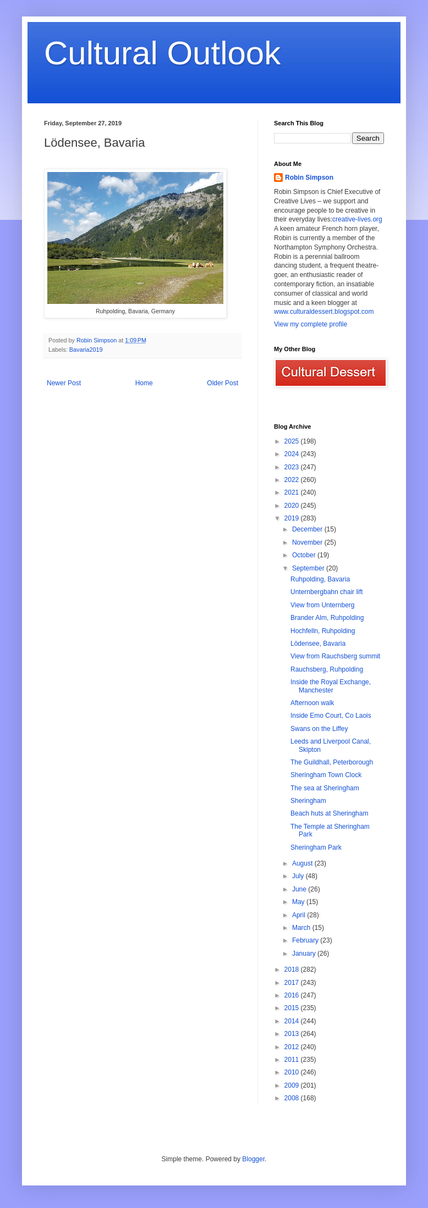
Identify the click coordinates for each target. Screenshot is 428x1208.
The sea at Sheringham (324, 788)
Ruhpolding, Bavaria (320, 579)
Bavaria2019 (86, 349)
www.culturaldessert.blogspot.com (324, 311)
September (309, 568)
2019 (292, 518)
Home (144, 383)
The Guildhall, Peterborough (331, 762)
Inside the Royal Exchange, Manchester (330, 686)
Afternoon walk (312, 703)
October (304, 555)
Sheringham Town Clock (325, 775)
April (299, 915)
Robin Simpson (309, 177)
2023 (292, 467)
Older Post (222, 383)
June (300, 889)
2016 (292, 995)
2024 (292, 454)
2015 (292, 1008)
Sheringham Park (316, 847)
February (306, 940)
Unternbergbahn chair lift (326, 592)
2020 (292, 505)
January (304, 953)
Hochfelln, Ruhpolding (322, 631)
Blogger (253, 1159)
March (302, 928)
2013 (292, 1034)
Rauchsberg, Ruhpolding (326, 669)
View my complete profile (310, 324)
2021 (292, 492)
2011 (292, 1059)
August (303, 863)
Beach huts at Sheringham (329, 813)
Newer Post (64, 383)
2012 (292, 1047)
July (299, 876)
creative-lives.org (357, 219)
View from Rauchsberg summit (335, 656)
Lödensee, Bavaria (317, 643)
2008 (292, 1098)
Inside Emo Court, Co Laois (330, 715)
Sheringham (308, 801)
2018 (292, 969)
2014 (292, 1021)
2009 (292, 1085)
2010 (292, 1072)
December (308, 529)
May (299, 902)
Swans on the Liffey (319, 729)
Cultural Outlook (162, 53)
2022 (292, 480)
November (308, 542)
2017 (292, 983)
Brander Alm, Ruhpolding (327, 618)
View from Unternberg (322, 605)
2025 (292, 441)
